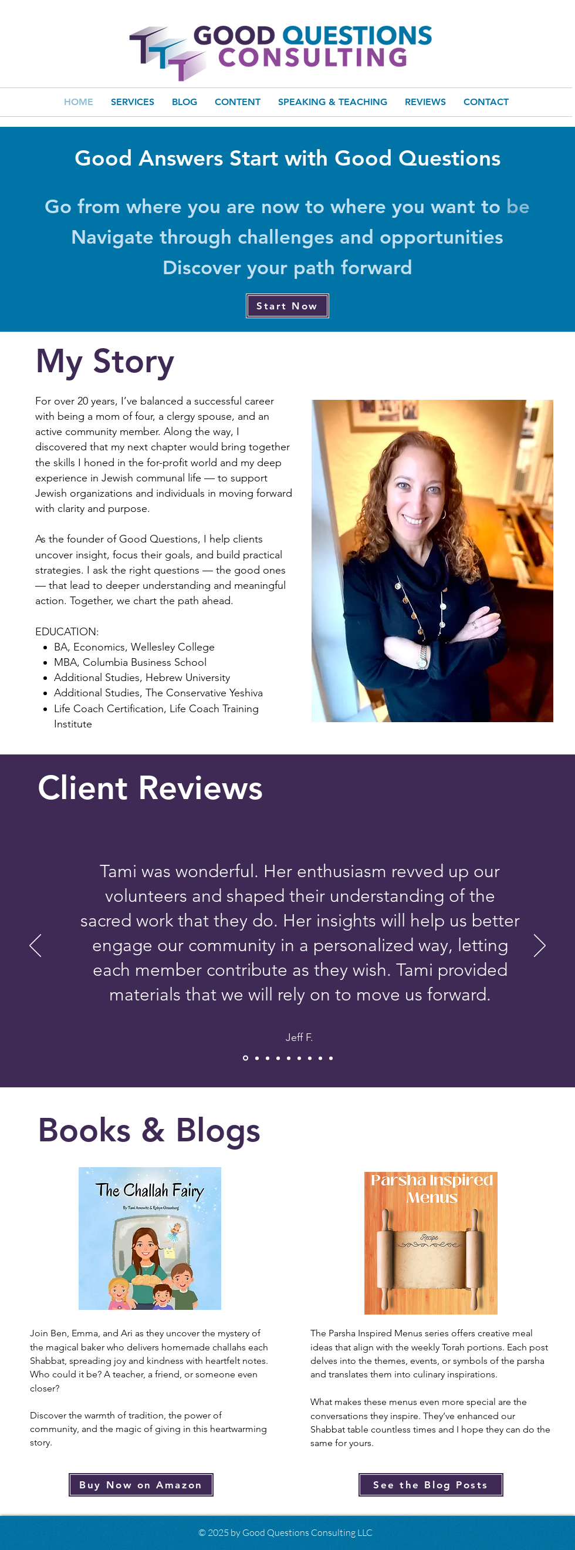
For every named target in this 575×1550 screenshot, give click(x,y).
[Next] (540, 946)
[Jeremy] (278, 1058)
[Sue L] (310, 1058)
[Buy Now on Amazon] (141, 1484)
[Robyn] (299, 1058)
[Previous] (35, 946)
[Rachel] (320, 1058)
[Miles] (257, 1058)
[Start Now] (287, 306)
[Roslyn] (331, 1058)
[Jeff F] (245, 1058)
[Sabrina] (267, 1058)
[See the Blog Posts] (431, 1484)
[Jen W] (288, 1058)
